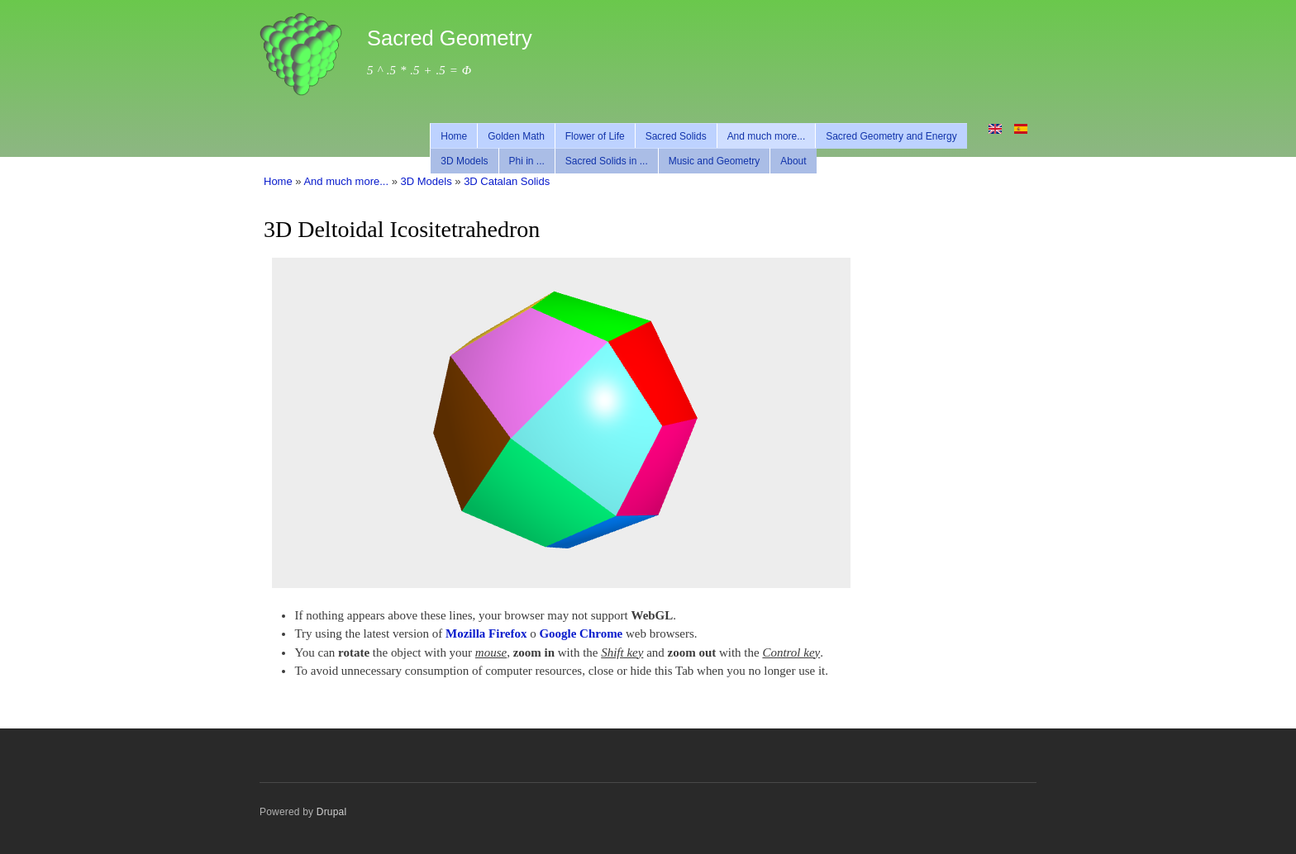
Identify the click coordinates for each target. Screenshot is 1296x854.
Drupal (332, 812)
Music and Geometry (714, 161)
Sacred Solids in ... (606, 161)
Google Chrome (580, 633)
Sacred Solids (676, 136)
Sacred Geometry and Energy (891, 136)
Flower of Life (595, 136)
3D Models (464, 161)
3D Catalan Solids (507, 181)
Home (454, 136)
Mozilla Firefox (486, 633)
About (793, 161)
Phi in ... (527, 161)
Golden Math (516, 136)
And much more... (766, 136)
